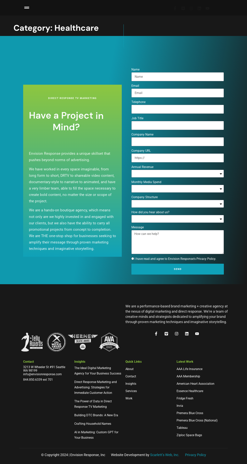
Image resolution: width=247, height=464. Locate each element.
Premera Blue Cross (190, 413)
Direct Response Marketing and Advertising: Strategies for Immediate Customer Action (95, 387)
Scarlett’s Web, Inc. (164, 455)
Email (135, 109)
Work (128, 398)
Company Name (142, 158)
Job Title (137, 142)
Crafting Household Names (92, 424)
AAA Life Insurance (189, 369)
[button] (26, 6)
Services (131, 391)
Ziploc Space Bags (189, 435)
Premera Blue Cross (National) (197, 420)
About (129, 369)
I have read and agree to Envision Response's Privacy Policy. (175, 282)
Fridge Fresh (185, 398)
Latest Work (185, 361)
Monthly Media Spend (146, 206)
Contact (28, 361)
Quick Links (133, 361)
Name (135, 93)
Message (137, 251)
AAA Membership (188, 376)
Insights (79, 361)
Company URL (141, 174)
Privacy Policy (195, 455)
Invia (180, 406)
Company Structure (144, 221)
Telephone (138, 126)
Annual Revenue (142, 191)
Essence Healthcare (190, 391)
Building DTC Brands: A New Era (96, 415)
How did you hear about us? (150, 236)
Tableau (182, 428)
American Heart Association (195, 384)
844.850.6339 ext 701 (38, 379)
